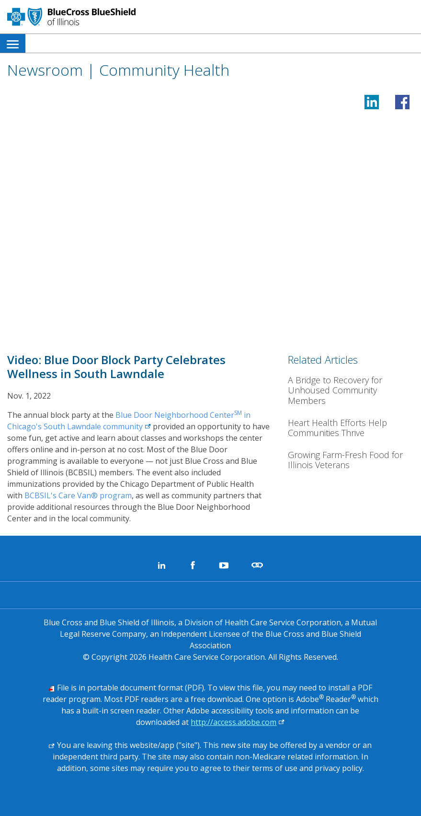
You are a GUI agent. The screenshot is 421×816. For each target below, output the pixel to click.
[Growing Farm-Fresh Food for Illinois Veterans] (351, 460)
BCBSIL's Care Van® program (78, 495)
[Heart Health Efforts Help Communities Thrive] (351, 428)
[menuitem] (12, 43)
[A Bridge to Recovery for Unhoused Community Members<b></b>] (351, 390)
